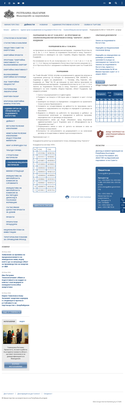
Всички (100, 82)
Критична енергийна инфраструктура (14, 102)
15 (117, 110)
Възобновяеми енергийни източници (15, 75)
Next (26, 334)
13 (109, 110)
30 (121, 117)
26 (105, 117)
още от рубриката (11, 312)
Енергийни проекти (13, 55)
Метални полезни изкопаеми (15, 127)
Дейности (29, 24)
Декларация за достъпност (28, 394)
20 (109, 113)
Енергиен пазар (11, 96)
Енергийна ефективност (15, 69)
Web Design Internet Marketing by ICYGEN (107, 402)
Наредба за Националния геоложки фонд (107, 49)
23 (121, 113)
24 (97, 117)
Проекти (10, 217)
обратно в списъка (43, 205)
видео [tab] (22, 321)
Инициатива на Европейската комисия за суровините (14, 179)
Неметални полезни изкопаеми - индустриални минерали (16, 137)
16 (121, 110)
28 (113, 117)
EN (104, 3)
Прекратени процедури (12, 223)
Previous (5, 334)
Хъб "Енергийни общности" (11, 83)
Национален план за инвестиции (14, 231)
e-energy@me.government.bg (109, 173)
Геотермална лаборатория (10, 90)
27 (109, 117)
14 (113, 110)
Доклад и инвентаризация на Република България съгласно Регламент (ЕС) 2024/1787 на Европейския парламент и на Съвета (109, 155)
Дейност (10, 121)
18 (101, 113)
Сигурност (48, 394)
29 (117, 117)
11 (101, 110)
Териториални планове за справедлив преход (15, 238)
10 (97, 110)
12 (105, 110)
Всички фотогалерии (15, 365)
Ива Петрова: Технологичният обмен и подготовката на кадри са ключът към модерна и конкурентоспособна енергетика (14, 281)
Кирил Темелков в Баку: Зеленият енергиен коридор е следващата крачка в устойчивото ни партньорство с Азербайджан (15, 300)
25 (101, 117)
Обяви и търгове (92, 24)
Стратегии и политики (15, 38)
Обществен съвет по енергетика (14, 49)
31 (97, 120)
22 (117, 113)
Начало (6, 30)
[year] (109, 93)
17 (97, 113)
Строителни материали (12, 156)
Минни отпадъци (15, 171)
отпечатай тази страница (78, 197)
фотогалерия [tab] (9, 321)
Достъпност (9, 394)
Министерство (11, 24)
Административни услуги (65, 24)
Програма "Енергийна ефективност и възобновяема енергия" (15, 62)
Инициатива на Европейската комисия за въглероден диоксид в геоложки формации (14, 195)
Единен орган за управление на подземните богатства (41, 30)
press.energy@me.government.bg (109, 188)
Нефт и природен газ (16, 145)
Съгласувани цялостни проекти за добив (15, 209)
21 (113, 113)
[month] (110, 95)
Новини (44, 24)
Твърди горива (13, 150)
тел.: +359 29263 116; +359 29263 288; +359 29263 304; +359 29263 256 (109, 182)
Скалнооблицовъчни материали (76, 30)
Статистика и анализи (15, 43)
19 (105, 113)
